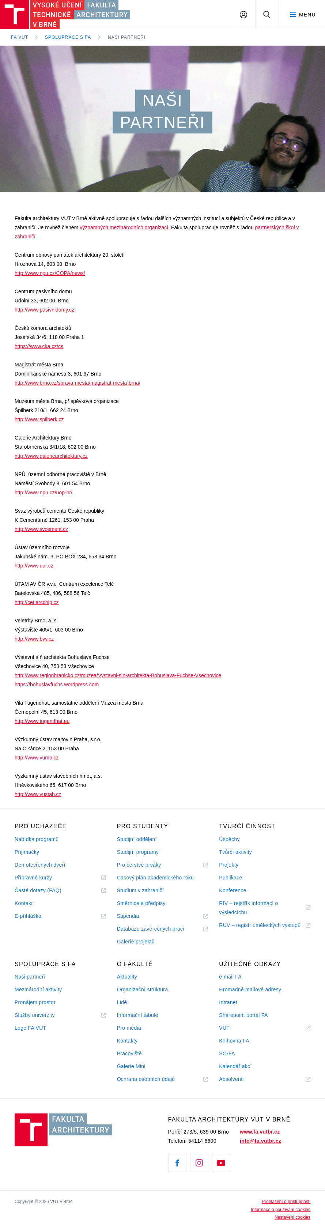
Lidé (122, 1002)
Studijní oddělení (137, 839)
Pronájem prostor (35, 1002)
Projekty (228, 865)
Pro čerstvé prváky (139, 865)
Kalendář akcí (235, 1066)
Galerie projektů (136, 942)
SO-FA (227, 1053)
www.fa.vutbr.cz (260, 1132)
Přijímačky (27, 852)
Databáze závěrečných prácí (151, 929)
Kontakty (127, 1041)
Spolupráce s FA (68, 37)
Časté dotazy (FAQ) (38, 890)
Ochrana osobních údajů (146, 1079)
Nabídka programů (36, 839)
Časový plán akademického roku (155, 878)
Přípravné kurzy (33, 878)
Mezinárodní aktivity (38, 989)
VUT (233, 1028)
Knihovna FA (234, 1041)
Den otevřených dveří (40, 865)
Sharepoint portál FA (243, 1015)
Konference (232, 890)
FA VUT (19, 37)
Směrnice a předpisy (141, 903)
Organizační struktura (142, 989)
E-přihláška (28, 916)
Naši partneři (127, 37)
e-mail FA (230, 977)
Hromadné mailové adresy (250, 989)
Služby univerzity (35, 1015)
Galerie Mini (131, 1066)
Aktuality (127, 977)
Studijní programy (138, 852)
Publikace (230, 878)
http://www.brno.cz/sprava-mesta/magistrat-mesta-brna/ (77, 383)
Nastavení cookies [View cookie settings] (292, 1217)
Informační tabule (137, 1015)
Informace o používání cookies (280, 1209)
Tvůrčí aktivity (235, 852)
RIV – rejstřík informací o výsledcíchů (248, 907)
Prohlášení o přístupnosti (286, 1201)
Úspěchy (229, 839)
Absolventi (240, 1079)
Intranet (228, 1002)
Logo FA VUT (30, 1028)
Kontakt (24, 903)
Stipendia (128, 916)
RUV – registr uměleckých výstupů (260, 925)
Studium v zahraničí (140, 890)
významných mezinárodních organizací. (125, 227)
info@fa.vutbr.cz (260, 1141)
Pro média (129, 1028)
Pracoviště (129, 1053)
